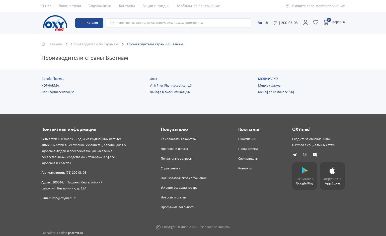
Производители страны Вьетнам (155, 44)
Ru (260, 23)
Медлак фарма (269, 86)
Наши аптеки (70, 6)
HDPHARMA (50, 86)
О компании (247, 139)
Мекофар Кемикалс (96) (276, 92)
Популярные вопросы (176, 159)
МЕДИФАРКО (268, 79)
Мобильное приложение (198, 6)
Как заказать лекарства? (179, 139)
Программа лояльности (178, 207)
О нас (46, 6)
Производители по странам (95, 44)
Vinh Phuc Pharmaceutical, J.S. (171, 86)
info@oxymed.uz (64, 198)
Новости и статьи (173, 197)
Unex (153, 79)
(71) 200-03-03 (286, 23)
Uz (266, 23)
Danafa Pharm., (52, 79)
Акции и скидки (156, 6)
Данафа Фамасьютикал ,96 (170, 92)
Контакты (127, 6)
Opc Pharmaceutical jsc (57, 92)
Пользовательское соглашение (184, 178)
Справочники (100, 6)
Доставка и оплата (174, 149)
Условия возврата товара (179, 188)
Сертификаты (248, 159)
